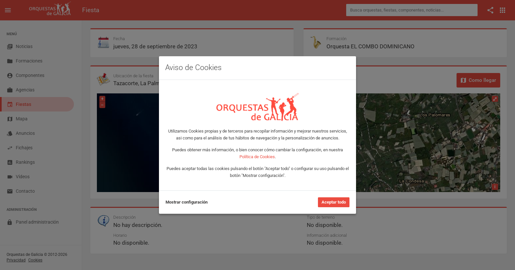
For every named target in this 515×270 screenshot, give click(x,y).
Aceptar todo (334, 202)
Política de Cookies (257, 156)
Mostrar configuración (187, 202)
